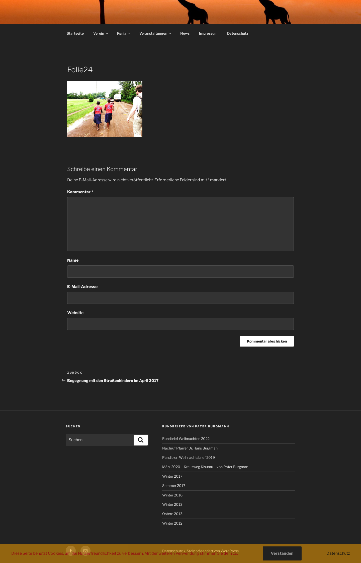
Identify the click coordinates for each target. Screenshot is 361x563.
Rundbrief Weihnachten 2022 (186, 438)
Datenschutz (237, 33)
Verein (101, 33)
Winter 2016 (172, 495)
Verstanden (282, 553)
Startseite (75, 33)
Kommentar (80, 192)
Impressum (208, 33)
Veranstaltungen (155, 33)
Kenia (124, 33)
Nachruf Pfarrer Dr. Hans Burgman (190, 448)
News (185, 33)
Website (75, 312)
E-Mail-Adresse (82, 286)
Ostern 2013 (172, 514)
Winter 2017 (172, 476)
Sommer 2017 (173, 485)
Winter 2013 (172, 504)
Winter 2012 (172, 523)
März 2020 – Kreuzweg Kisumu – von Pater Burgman (205, 467)
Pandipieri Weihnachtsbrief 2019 (188, 457)
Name (72, 260)
